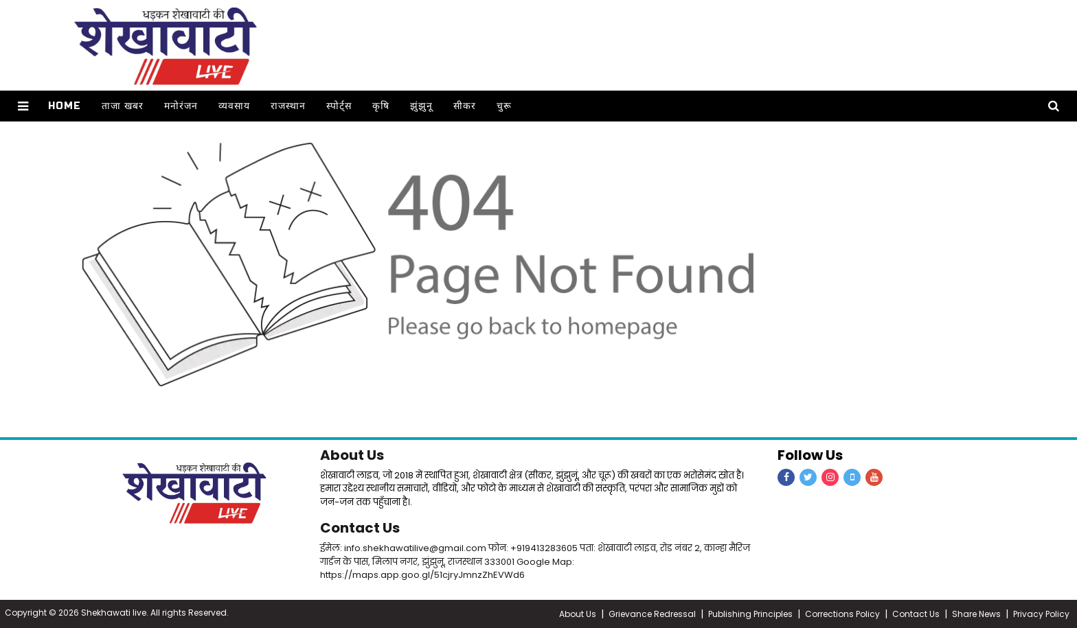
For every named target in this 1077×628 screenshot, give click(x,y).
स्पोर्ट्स (339, 106)
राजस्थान (288, 106)
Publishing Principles (750, 614)
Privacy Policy (1041, 614)
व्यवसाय (234, 106)
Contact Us (360, 527)
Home (64, 106)
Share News (976, 614)
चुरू (504, 106)
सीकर (464, 106)
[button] (23, 106)
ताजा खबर (123, 106)
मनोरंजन (181, 106)
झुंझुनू (421, 106)
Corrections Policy (842, 614)
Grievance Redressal (652, 614)
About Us (352, 455)
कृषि (380, 106)
